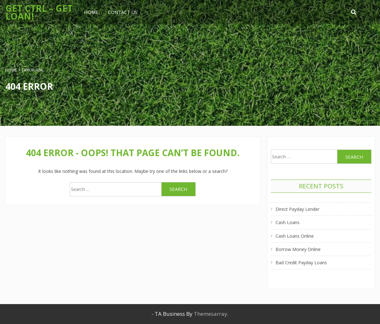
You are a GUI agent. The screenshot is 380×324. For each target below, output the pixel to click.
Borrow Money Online (298, 249)
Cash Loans (288, 222)
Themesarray (210, 313)
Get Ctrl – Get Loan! (39, 12)
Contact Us (122, 12)
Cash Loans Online (295, 236)
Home (91, 12)
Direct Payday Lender (297, 209)
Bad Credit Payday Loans (301, 263)
